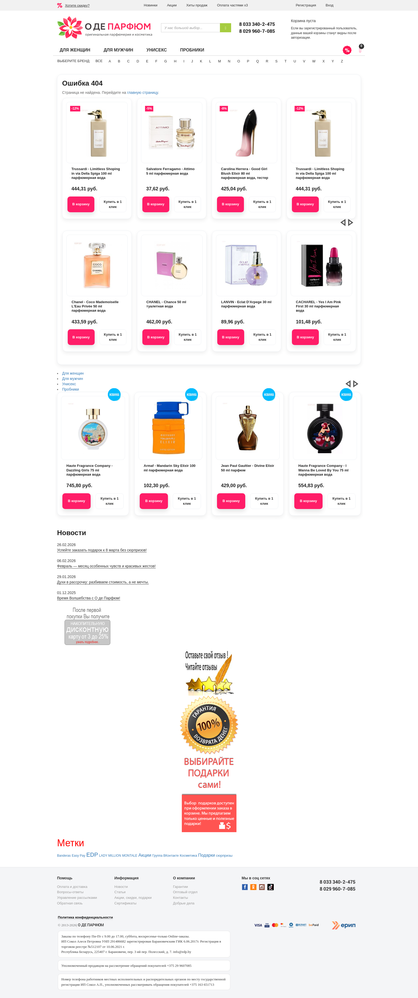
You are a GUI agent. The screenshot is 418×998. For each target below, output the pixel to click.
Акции (171, 5)
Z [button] (342, 61)
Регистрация (306, 5)
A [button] (110, 61)
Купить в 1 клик (113, 204)
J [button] (192, 61)
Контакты (180, 898)
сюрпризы (224, 855)
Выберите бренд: (73, 61)
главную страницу (142, 92)
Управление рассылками (77, 898)
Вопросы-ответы (70, 892)
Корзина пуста (303, 21)
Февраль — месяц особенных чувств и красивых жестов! (106, 566)
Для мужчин (118, 50)
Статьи (120, 892)
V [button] (304, 61)
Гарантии (180, 887)
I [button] (183, 61)
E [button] (147, 61)
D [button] (137, 61)
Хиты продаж (197, 5)
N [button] (229, 61)
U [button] (295, 61)
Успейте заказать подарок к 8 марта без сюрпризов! (102, 550)
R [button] (267, 61)
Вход (329, 5)
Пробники (192, 50)
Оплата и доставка (72, 887)
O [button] (238, 61)
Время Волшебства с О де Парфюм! (88, 598)
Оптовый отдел (185, 892)
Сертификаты (125, 903)
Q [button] (257, 61)
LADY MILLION (110, 855)
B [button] (119, 61)
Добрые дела (183, 903)
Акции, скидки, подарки (133, 898)
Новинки (151, 5)
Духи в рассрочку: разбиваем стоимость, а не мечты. (103, 582)
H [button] (175, 61)
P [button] (248, 61)
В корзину (81, 204)
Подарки (206, 855)
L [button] (210, 61)
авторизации (300, 37)
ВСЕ (98, 61)
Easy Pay (78, 855)
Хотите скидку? (77, 5)
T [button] (285, 61)
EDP (92, 855)
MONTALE (129, 855)
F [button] (156, 61)
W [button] (313, 61)
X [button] (323, 61)
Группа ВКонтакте (165, 855)
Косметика (188, 855)
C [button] (128, 61)
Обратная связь (70, 903)
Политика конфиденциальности (85, 917)
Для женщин (75, 50)
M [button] (219, 61)
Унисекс (156, 50)
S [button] (276, 61)
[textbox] (190, 27)
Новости (121, 887)
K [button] (201, 61)
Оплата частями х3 (232, 5)
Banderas (64, 855)
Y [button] (333, 61)
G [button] (165, 61)
